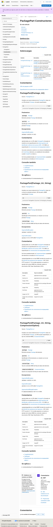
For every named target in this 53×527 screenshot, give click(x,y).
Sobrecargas (24, 29)
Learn (21, 16)
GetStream (27, 167)
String (32, 221)
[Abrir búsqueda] (43, 2)
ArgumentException (26, 235)
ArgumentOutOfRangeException (30, 389)
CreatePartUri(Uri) (28, 165)
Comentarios (24, 30)
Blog (31, 524)
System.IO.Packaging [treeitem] (7, 24)
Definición (23, 27)
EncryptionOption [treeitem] (6, 34)
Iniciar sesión (48, 1)
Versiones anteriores (24, 524)
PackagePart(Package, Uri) (27, 32)
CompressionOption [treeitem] (7, 29)
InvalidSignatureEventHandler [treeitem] (9, 36)
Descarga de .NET (46, 5)
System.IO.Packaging (34, 42)
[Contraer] (16, 15)
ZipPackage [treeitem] (5, 104)
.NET (25, 16)
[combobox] (9, 18)
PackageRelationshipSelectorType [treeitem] (10, 73)
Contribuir (37, 524)
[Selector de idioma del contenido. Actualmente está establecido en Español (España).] (6, 521)
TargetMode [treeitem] (5, 99)
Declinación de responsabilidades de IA (9, 524)
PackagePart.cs (30, 96)
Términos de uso (23, 526)
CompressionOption (38, 78)
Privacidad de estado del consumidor (9, 526)
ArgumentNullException (27, 132)
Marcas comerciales (32, 526)
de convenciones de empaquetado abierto (39, 147)
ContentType (26, 152)
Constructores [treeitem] (7, 52)
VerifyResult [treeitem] (5, 101)
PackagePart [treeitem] (6, 49)
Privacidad (43, 524)
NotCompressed (40, 158)
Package (35, 63)
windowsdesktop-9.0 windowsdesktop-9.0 (33, 178)
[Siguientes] (40, 2)
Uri (28, 121)
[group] (37, 108)
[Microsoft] (2, 2)
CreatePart (28, 154)
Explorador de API (32, 16)
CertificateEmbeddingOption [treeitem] (9, 26)
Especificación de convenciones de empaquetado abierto (34, 89)
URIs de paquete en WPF (26, 86)
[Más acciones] (50, 17)
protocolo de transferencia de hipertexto (32, 260)
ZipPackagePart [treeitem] (6, 106)
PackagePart (43, 47)
